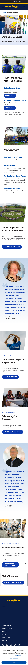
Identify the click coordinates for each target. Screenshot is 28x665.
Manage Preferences (14, 658)
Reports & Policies (6, 637)
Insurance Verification (7, 628)
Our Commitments (10, 377)
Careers (3, 612)
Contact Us (4, 631)
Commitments (5, 609)
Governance (4, 634)
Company (3, 12)
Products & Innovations (7, 619)
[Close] (26, 648)
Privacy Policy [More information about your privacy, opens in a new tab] (18, 655)
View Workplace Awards (13, 432)
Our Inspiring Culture (12, 247)
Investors (4, 616)
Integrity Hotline (5, 640)
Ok (14, 662)
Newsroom (4, 622)
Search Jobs (9, 96)
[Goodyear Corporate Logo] (12, 7)
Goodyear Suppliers (6, 625)
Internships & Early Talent (10, 565)
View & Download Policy (13, 583)
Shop (25, 6)
